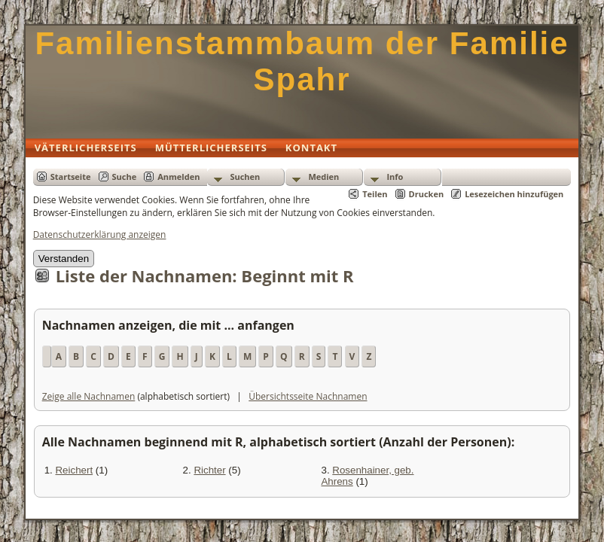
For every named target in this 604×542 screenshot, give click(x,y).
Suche (124, 176)
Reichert (74, 470)
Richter (209, 470)
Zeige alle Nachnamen (89, 396)
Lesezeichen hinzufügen (514, 193)
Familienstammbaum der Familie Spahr (302, 61)
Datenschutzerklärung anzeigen (99, 234)
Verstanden (63, 258)
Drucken (426, 193)
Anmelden (178, 176)
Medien (323, 176)
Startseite (70, 176)
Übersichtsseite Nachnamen (308, 396)
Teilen (374, 193)
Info (394, 176)
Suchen (245, 176)
